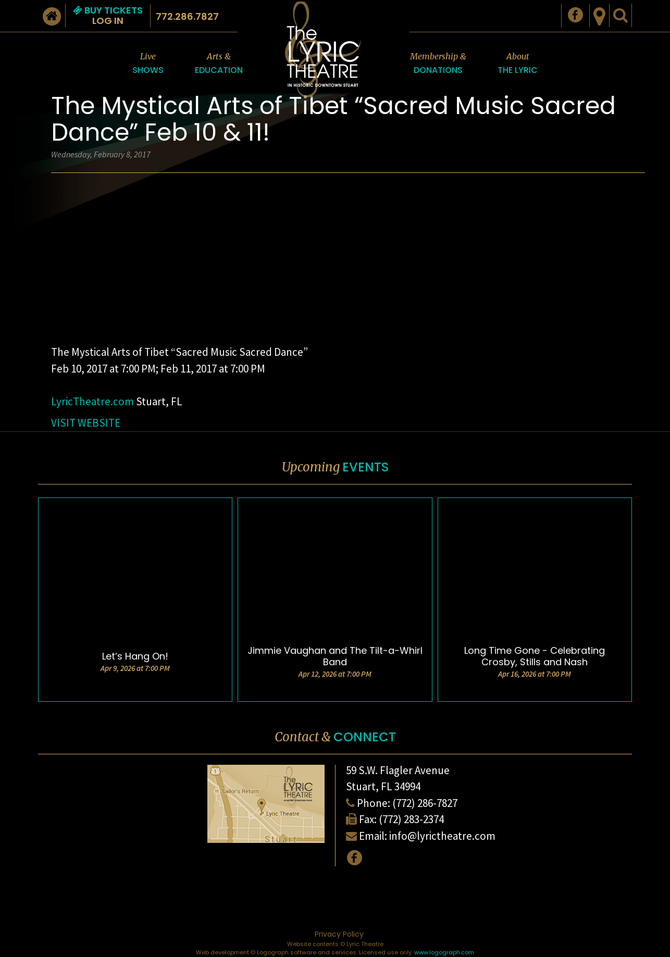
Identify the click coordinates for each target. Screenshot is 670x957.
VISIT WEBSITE (85, 423)
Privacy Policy (339, 934)
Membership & (438, 64)
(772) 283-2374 (411, 819)
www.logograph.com (444, 952)
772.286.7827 (187, 16)
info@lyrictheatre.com (442, 836)
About (518, 64)
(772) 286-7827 (424, 803)
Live (148, 64)
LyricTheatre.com (93, 401)
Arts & (219, 64)
